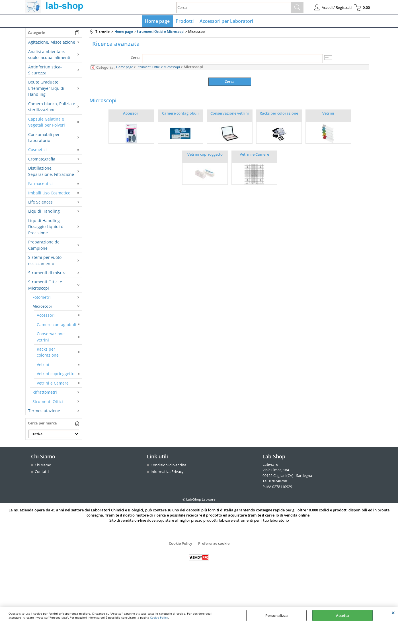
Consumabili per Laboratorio (44, 137)
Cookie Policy (159, 617)
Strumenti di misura (47, 273)
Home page (157, 21)
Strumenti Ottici (47, 402)
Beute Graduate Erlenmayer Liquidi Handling (46, 88)
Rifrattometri (44, 392)
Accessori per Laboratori (226, 21)
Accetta (342, 615)
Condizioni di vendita (168, 465)
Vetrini (43, 364)
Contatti (42, 472)
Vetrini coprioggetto (55, 374)
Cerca (136, 58)
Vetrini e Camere (53, 383)
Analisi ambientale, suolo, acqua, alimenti (49, 54)
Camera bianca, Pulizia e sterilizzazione (51, 107)
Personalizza (276, 615)
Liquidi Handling (44, 211)
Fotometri (41, 297)
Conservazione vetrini (51, 337)
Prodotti (185, 21)
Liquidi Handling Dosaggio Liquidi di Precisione (46, 227)
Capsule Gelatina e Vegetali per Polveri (46, 122)
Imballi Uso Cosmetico (49, 193)
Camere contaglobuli (56, 325)
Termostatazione (44, 411)
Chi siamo (43, 465)
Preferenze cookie (213, 543)
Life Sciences (40, 202)
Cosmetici (37, 150)
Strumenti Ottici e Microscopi (45, 285)
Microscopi (42, 306)
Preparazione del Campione (44, 245)
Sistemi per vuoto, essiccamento (45, 261)
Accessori (46, 315)
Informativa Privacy (167, 472)
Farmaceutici (40, 184)
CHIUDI (393, 612)
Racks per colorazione (48, 352)
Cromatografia (41, 159)
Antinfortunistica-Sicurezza (45, 70)
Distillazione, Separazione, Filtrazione (51, 171)
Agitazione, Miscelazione (51, 42)
